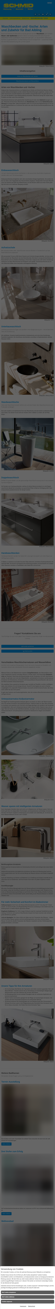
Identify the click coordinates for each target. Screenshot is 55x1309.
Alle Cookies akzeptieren (9, 1292)
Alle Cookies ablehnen (8, 1297)
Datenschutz (31, 1306)
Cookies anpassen (7, 1301)
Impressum (23, 1306)
